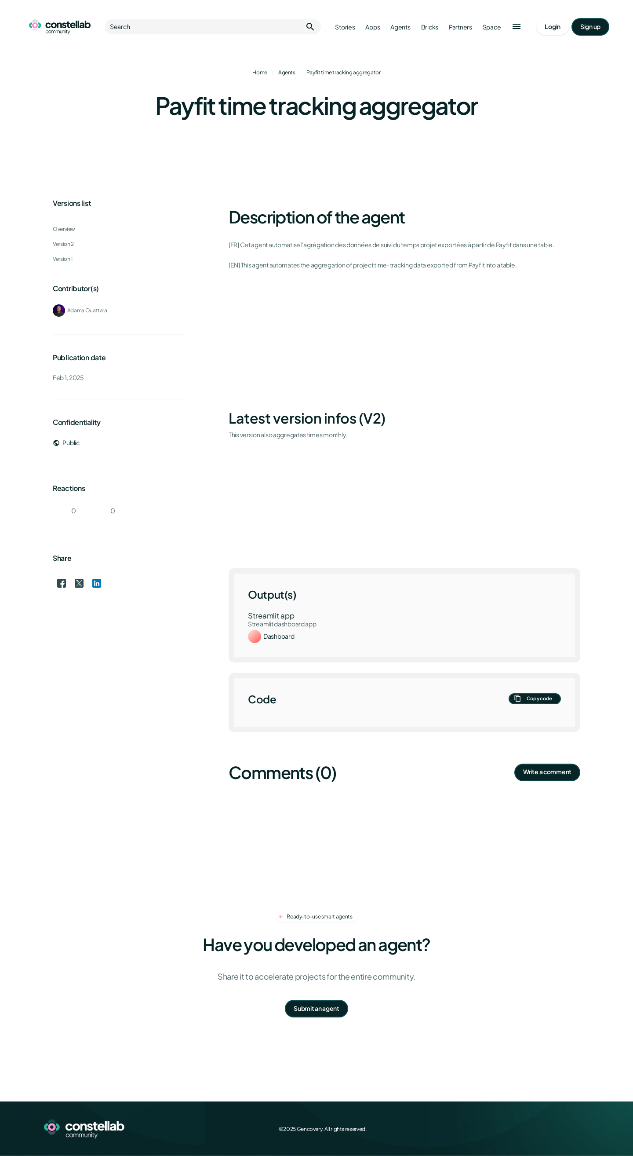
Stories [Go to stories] (345, 27)
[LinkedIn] (564, 1128)
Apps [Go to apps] (372, 27)
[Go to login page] (552, 27)
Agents (286, 72)
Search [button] (213, 27)
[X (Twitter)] (545, 1128)
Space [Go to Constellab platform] (492, 27)
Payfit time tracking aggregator (343, 72)
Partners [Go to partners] (460, 27)
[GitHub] (583, 1128)
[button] (516, 27)
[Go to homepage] (60, 26)
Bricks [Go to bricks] (429, 27)
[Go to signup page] (590, 27)
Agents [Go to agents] (400, 27)
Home (259, 72)
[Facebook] (525, 1128)
